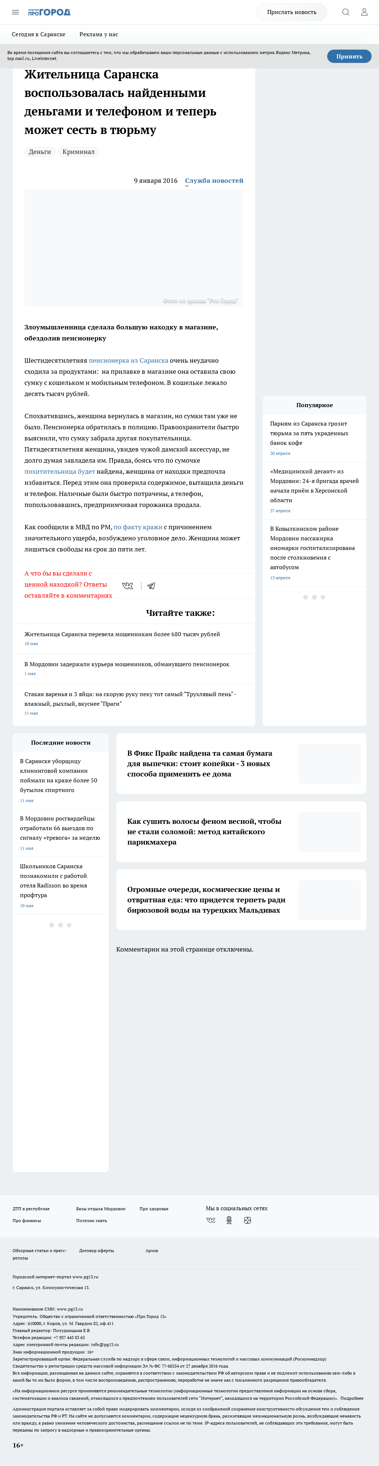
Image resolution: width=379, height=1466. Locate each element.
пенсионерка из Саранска (128, 360)
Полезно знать (91, 1220)
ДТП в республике (31, 1208)
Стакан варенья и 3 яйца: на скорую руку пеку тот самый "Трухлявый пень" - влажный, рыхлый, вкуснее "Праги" (134, 704)
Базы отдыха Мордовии (100, 1208)
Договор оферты (96, 1250)
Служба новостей (214, 180)
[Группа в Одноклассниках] (229, 1220)
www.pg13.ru (85, 1276)
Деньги (40, 151)
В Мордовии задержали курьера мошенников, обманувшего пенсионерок (134, 669)
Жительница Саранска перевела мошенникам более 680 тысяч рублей (134, 639)
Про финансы (27, 1220)
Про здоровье (154, 1208)
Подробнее (352, 1398)
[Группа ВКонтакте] (210, 1220)
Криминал (79, 151)
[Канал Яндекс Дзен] (247, 1220)
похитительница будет (59, 471)
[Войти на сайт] (364, 12)
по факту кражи (138, 527)
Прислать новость (291, 12)
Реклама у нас (99, 34)
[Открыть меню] (15, 12)
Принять (349, 56)
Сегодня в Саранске (39, 34)
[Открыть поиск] (345, 12)
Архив (151, 1250)
